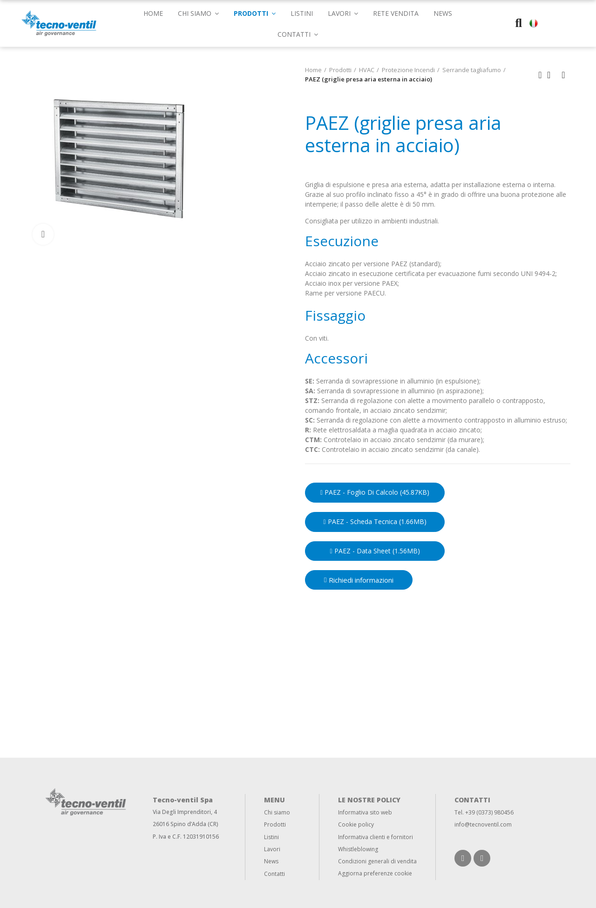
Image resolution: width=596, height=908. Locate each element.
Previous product (540, 75)
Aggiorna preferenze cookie (375, 873)
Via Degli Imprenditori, (182, 812)
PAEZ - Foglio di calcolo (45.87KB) (374, 492)
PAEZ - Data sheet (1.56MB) (375, 550)
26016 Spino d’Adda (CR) (185, 824)
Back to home (551, 75)
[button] (298, 33)
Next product (563, 75)
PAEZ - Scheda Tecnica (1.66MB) (374, 521)
